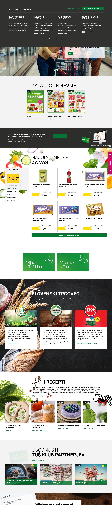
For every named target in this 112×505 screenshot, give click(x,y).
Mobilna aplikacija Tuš (63, 501)
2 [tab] (57, 70)
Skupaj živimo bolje (12, 501)
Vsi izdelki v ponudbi (12, 188)
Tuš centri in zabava (37, 498)
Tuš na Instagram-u (91, 503)
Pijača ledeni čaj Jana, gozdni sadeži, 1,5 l (68, 185)
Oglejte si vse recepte (38, 396)
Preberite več (11, 358)
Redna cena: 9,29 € (46, 192)
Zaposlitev (9, 498)
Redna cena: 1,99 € (98, 192)
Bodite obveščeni (62, 495)
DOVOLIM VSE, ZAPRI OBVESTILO (93, 8)
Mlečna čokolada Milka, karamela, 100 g (40, 219)
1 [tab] (55, 70)
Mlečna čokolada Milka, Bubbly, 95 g (94, 185)
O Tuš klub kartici (62, 498)
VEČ (70, 53)
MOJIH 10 (30, 116)
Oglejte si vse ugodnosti (39, 438)
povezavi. (68, 39)
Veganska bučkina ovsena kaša (40, 405)
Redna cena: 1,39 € (72, 192)
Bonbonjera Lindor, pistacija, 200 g (42, 185)
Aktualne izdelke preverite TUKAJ (87, 358)
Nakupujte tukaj (60, 136)
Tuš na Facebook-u (90, 500)
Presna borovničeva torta (68, 404)
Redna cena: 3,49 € (98, 225)
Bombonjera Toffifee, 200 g (93, 218)
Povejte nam (86, 495)
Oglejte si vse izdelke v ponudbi (69, 235)
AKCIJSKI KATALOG (54, 116)
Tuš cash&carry (36, 501)
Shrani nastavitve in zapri (73, 8)
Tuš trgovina (35, 495)
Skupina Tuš (10, 495)
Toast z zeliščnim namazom (13, 405)
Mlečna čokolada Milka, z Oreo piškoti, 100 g (68, 219)
